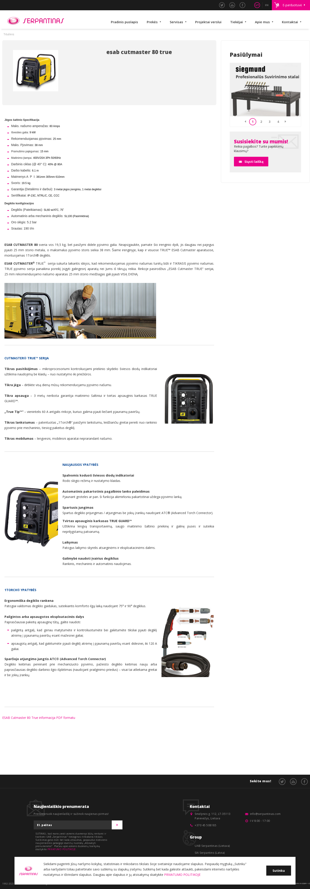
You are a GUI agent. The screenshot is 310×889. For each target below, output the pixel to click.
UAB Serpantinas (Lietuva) (212, 846)
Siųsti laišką (253, 161)
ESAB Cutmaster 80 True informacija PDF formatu (38, 717)
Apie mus (262, 22)
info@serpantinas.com (265, 814)
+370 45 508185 (205, 825)
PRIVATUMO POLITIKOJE (62, 849)
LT (257, 5)
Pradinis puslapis (124, 22)
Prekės (152, 22)
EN (267, 5)
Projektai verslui (208, 22)
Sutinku (279, 870)
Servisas (176, 22)
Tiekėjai (236, 22)
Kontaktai (290, 22)
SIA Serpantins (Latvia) (210, 853)
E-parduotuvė (292, 5)
